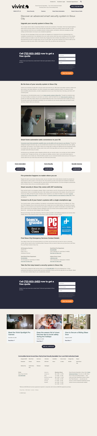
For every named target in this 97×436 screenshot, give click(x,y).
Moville (69, 416)
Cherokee (47, 414)
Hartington (47, 421)
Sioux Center (63, 414)
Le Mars (62, 416)
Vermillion (54, 414)
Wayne (77, 414)
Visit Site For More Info (26, 316)
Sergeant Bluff (24, 414)
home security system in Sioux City (52, 126)
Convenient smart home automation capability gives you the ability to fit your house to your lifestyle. (45, 174)
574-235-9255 (53, 305)
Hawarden (23, 416)
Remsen (38, 416)
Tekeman (38, 421)
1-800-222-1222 (53, 313)
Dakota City (23, 421)
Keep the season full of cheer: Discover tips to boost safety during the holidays (48, 390)
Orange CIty (70, 414)
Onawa (30, 416)
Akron (53, 416)
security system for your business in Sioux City (60, 250)
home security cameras (66, 128)
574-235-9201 (24, 313)
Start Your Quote (67, 104)
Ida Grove (39, 414)
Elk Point (46, 416)
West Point (31, 414)
